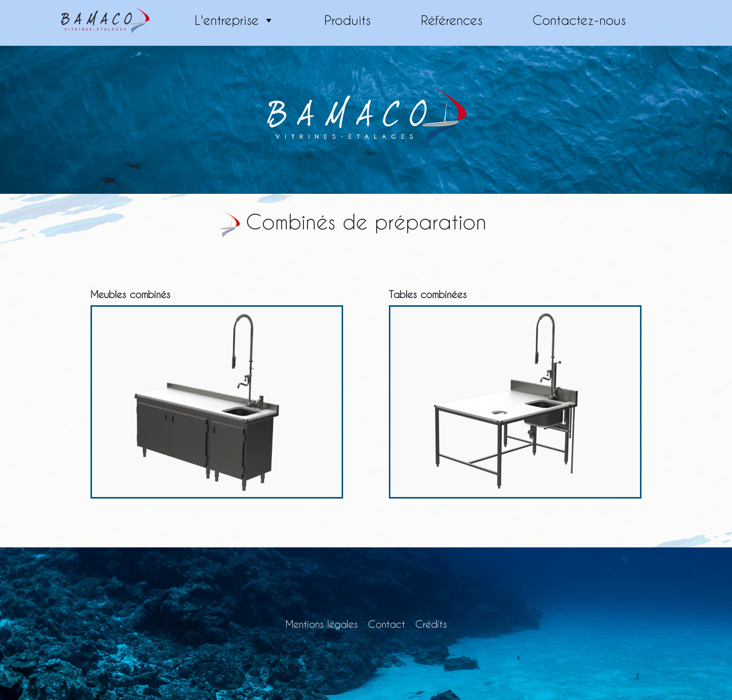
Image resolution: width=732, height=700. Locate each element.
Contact (386, 623)
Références (451, 20)
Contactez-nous (579, 20)
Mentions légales (322, 623)
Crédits (431, 623)
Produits (347, 20)
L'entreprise (234, 20)
